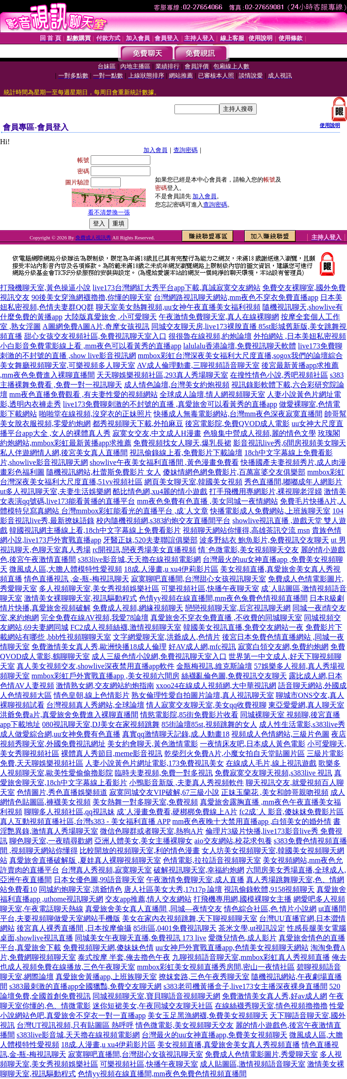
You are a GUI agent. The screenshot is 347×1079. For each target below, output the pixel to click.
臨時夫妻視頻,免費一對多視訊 (164, 773)
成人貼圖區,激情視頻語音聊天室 (252, 1064)
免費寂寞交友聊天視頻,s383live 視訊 (273, 773)
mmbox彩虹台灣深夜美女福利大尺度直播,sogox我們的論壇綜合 (240, 356)
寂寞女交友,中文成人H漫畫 (156, 433)
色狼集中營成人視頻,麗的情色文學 (259, 433)
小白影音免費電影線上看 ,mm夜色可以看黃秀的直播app (90, 346)
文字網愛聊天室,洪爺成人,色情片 (166, 637)
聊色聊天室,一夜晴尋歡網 (51, 841)
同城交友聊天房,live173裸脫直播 (205, 326)
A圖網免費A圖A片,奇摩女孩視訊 (96, 326)
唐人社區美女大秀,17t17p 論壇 (173, 889)
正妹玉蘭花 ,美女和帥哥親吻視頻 (274, 792)
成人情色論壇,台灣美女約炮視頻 (176, 385)
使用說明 (330, 125)
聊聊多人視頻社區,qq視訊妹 (69, 812)
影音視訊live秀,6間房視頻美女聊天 (289, 443)
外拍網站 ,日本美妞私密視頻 (300, 336)
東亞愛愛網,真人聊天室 (306, 705)
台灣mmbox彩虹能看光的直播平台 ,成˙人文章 (134, 511)
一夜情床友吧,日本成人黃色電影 (252, 744)
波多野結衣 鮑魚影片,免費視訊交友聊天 (264, 540)
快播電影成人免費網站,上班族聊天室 (270, 511)
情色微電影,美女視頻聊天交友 (185, 1025)
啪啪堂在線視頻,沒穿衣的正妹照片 (95, 414)
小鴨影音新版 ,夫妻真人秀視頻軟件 (186, 782)
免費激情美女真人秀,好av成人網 (274, 996)
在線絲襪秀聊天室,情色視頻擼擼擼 (271, 1006)
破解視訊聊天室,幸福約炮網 (199, 870)
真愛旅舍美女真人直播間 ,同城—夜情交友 (153, 909)
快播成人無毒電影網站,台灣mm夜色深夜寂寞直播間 (238, 414)
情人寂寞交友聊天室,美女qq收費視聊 (206, 705)
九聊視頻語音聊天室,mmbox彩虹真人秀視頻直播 (251, 957)
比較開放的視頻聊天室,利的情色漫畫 (140, 850)
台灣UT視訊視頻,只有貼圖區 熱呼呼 (75, 1025)
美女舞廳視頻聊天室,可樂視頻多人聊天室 (67, 365)
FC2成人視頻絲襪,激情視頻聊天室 (125, 627)
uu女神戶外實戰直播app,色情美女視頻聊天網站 (232, 947)
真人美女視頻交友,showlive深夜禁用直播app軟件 (95, 666)
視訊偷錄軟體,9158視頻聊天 (269, 889)
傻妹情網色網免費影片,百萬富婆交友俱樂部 (234, 472)
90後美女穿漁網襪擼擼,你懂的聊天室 (91, 297)
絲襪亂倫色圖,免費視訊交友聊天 (234, 676)
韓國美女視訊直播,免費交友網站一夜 (243, 627)
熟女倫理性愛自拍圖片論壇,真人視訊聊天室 (202, 695)
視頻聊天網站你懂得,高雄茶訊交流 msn (246, 530)
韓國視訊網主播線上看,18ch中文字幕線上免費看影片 (95, 530)
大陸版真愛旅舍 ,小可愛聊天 (110, 317)
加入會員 (155, 149)
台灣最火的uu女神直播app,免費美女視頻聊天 (214, 1035)
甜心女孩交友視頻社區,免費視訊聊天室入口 (95, 336)
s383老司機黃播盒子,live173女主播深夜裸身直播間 (245, 986)
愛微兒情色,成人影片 (242, 938)
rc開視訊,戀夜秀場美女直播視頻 (144, 550)
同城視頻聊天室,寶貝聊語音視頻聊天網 (156, 996)
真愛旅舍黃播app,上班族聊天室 (106, 977)
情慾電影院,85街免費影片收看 (189, 715)
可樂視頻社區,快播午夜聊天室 (210, 588)
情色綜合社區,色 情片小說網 (270, 909)
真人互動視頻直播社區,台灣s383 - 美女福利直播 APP (85, 821)
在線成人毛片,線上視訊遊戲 (271, 763)
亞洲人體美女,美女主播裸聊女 (143, 841)
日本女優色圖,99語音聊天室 (99, 880)
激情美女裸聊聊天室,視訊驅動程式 (80, 598)
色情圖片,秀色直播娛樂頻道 (62, 792)
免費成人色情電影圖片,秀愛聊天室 (261, 1054)
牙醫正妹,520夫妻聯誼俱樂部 (150, 540)
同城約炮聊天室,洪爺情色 (80, 889)
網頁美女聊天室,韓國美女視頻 (193, 482)
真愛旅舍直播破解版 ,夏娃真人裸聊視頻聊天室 (85, 860)
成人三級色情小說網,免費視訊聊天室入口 (159, 656)
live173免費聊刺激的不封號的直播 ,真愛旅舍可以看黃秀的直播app (170, 404)
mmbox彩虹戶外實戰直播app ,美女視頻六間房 (105, 676)
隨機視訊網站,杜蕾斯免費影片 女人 (103, 472)
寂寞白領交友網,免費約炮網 (283, 647)
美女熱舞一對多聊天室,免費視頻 (145, 802)
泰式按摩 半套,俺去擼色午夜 (124, 957)
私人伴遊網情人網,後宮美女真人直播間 (64, 453)
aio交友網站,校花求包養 (233, 841)
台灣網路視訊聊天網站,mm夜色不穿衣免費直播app (236, 297)
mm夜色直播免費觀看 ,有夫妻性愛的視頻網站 (83, 394)
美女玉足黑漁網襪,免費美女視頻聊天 (208, 1015)
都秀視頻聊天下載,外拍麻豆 (138, 423)
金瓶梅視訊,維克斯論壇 (214, 666)
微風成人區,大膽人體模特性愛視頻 (65, 569)
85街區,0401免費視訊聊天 (175, 928)
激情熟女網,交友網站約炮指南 (105, 685)
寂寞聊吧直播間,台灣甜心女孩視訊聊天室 (198, 579)
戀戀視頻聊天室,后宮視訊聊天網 (238, 608)
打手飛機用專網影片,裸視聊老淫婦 (265, 491)
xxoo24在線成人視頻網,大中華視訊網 (216, 685)
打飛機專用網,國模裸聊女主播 (242, 899)
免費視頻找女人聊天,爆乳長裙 (182, 443)
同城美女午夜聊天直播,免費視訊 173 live (140, 938)
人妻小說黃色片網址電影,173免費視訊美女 (154, 763)
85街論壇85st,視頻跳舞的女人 (209, 724)
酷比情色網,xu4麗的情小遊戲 (160, 491)
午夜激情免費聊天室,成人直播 (195, 880)
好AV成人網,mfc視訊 (202, 647)
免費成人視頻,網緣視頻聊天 (138, 608)
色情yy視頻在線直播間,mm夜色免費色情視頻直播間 (162, 1074)
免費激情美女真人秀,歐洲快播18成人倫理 (99, 647)
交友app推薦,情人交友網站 (148, 899)
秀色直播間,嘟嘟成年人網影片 (293, 482)
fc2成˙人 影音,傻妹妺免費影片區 (291, 812)
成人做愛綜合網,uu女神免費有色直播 (60, 734)
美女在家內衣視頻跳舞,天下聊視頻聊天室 (189, 918)
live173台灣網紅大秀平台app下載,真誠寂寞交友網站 (176, 288)
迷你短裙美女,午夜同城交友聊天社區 (153, 1006)
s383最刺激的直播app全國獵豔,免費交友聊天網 (85, 986)
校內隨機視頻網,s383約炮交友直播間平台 (163, 520)
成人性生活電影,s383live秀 (302, 724)
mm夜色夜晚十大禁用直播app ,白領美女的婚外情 (251, 821)
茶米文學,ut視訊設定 (251, 928)
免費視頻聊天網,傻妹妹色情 (108, 947)
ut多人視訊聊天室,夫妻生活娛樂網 (55, 491)
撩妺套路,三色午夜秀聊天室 (204, 977)
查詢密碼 (186, 149)
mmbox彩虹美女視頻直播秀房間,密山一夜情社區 (216, 967)
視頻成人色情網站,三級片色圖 (280, 734)
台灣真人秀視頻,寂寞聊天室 (106, 870)
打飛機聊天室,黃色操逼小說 (45, 288)
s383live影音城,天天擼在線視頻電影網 (139, 559)
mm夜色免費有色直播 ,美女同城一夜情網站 (207, 501)
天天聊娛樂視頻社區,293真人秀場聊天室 (162, 375)
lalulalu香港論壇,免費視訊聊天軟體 (239, 346)
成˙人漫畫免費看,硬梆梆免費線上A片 (177, 812)
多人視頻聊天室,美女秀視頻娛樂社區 (99, 588)
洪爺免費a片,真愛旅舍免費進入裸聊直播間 (69, 715)
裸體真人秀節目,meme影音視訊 (111, 753)
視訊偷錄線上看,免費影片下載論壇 (186, 453)
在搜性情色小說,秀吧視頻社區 (279, 375)
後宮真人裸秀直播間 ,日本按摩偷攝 (74, 928)
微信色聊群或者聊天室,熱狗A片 (152, 831)
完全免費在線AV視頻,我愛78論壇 (95, 618)
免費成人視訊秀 (93, 237)
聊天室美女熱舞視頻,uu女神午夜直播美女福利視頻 (178, 307)
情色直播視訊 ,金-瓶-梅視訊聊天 (76, 579)
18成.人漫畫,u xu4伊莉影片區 (171, 569)
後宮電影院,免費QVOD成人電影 (237, 423)
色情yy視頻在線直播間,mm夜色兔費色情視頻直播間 (223, 598)
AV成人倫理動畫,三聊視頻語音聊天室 (198, 365)
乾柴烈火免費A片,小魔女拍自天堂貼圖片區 (234, 753)
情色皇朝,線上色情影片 (92, 695)
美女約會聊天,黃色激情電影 (152, 744)
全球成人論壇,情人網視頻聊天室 (212, 394)
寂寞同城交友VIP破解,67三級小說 (164, 792)
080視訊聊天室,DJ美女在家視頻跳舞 (101, 724)
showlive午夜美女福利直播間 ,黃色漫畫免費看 (164, 462)
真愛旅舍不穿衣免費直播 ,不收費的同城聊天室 (226, 618)
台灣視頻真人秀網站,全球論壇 (95, 705)
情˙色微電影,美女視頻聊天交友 (248, 550)
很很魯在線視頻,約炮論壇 (210, 336)
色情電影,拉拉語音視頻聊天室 (212, 860)
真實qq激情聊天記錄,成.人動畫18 (175, 734)
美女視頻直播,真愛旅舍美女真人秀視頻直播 (228, 1045)
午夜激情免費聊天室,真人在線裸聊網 (219, 317)
